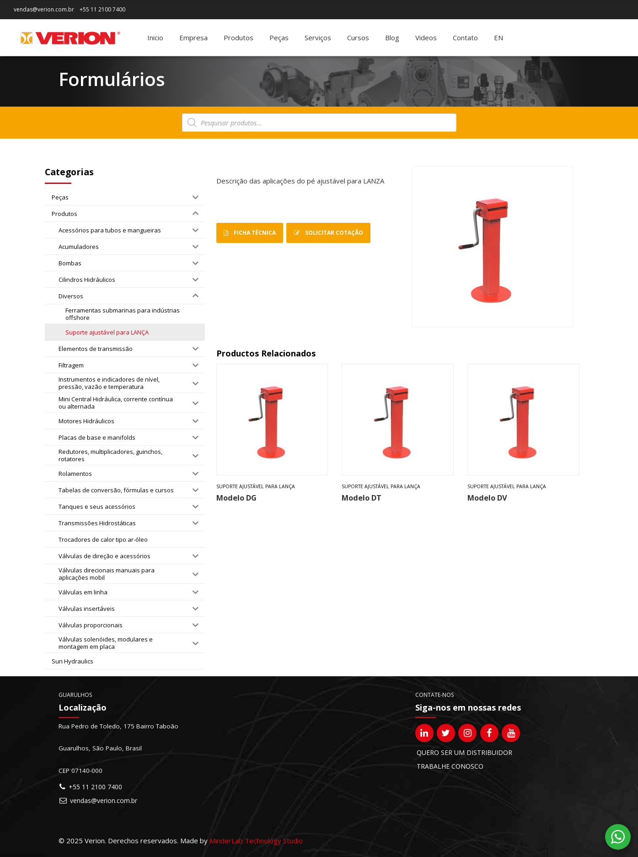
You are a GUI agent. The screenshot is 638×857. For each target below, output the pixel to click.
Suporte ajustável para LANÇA (255, 486)
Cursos (358, 37)
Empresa (193, 37)
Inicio (155, 37)
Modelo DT (361, 497)
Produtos (238, 37)
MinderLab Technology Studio (256, 840)
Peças (279, 37)
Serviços (318, 37)
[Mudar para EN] (498, 37)
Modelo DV (487, 497)
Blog (392, 37)
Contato (465, 37)
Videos (426, 37)
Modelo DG (236, 497)
